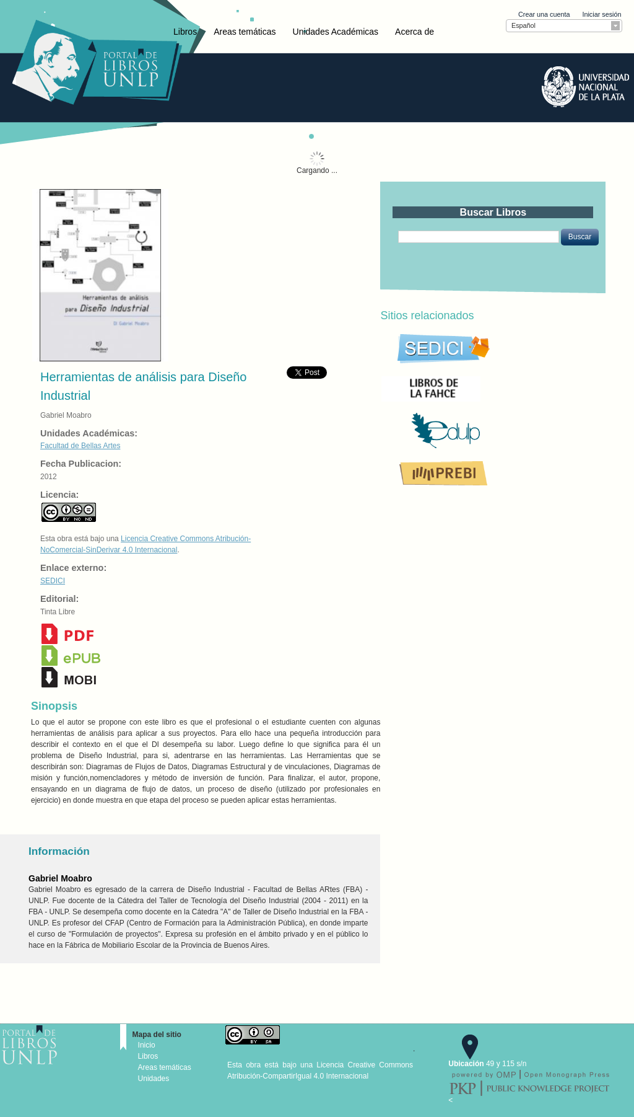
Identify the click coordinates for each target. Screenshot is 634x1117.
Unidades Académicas (336, 32)
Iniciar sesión (601, 14)
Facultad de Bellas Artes (80, 445)
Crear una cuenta (544, 14)
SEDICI (52, 580)
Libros (185, 32)
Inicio (146, 1045)
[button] (580, 237)
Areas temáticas (245, 32)
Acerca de (414, 32)
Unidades (154, 1078)
